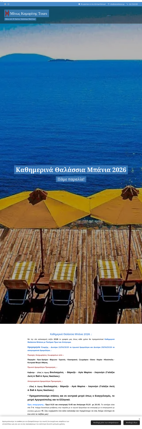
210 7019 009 (133, 4)
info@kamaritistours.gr (117, 4)
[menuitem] (121, 15)
